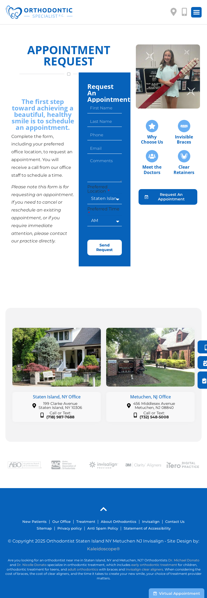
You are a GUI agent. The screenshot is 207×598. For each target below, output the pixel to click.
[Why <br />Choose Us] (152, 126)
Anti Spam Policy (102, 528)
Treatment (85, 522)
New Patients (34, 522)
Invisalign (151, 522)
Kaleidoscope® (103, 548)
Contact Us (175, 522)
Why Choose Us (152, 139)
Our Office (61, 522)
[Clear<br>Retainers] (184, 156)
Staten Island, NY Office (57, 397)
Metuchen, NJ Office (150, 397)
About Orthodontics (118, 522)
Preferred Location (97, 189)
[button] (196, 12)
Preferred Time (103, 209)
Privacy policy (69, 528)
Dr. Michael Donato (183, 560)
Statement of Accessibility (147, 528)
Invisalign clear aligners (144, 569)
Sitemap (44, 528)
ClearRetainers (184, 169)
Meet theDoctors (151, 169)
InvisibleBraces (184, 139)
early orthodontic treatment (154, 565)
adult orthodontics (83, 569)
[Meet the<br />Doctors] (152, 156)
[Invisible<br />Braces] (184, 126)
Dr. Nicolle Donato (32, 565)
